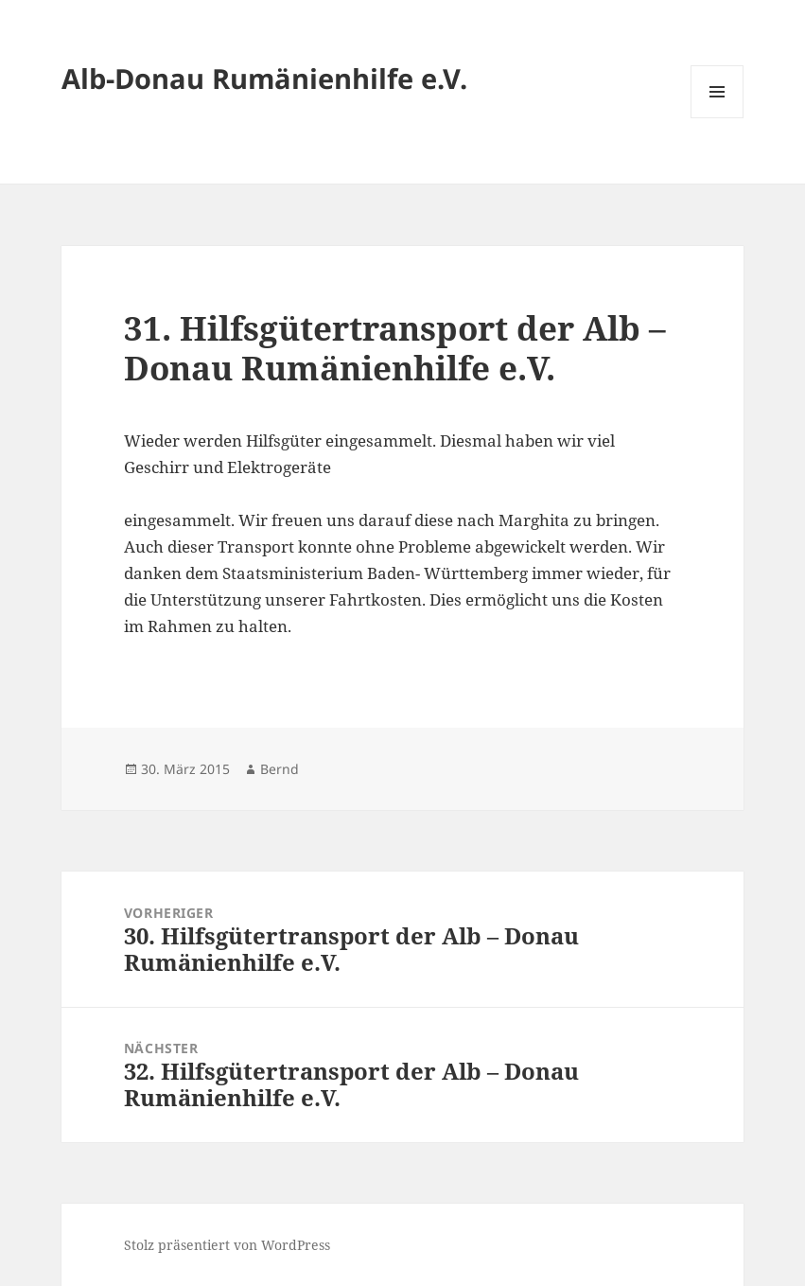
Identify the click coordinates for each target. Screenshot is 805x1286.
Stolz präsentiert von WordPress (227, 1245)
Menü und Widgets (717, 117)
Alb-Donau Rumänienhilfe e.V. (264, 78)
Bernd (279, 769)
